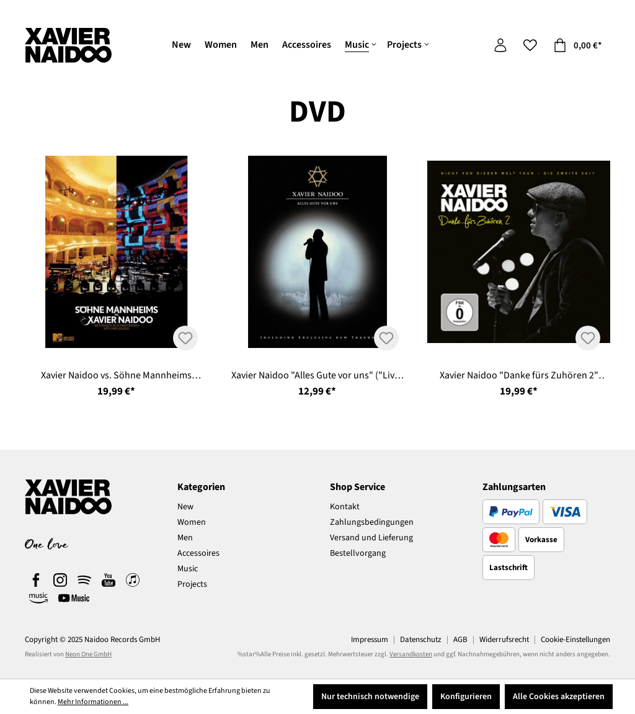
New (185, 507)
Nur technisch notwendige (370, 696)
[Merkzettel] (530, 45)
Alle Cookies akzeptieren (559, 696)
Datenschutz (421, 639)
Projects (192, 584)
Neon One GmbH (88, 654)
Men (185, 538)
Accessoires (198, 553)
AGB (460, 639)
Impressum (369, 639)
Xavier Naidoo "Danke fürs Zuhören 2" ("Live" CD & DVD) (519, 376)
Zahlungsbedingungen (372, 522)
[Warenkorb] (577, 45)
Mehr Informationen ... (93, 702)
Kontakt (345, 507)
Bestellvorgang (358, 553)
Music (187, 569)
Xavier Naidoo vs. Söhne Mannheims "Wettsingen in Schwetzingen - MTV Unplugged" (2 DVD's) (116, 376)
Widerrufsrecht (504, 639)
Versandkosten (410, 654)
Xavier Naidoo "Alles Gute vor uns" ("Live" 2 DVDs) (317, 376)
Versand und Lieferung (371, 538)
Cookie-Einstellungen (575, 639)
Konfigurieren (466, 696)
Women (191, 522)
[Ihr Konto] (500, 45)
